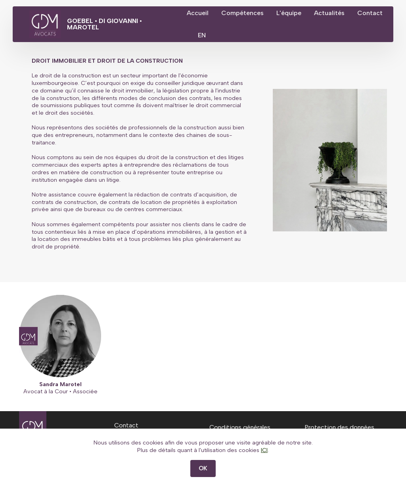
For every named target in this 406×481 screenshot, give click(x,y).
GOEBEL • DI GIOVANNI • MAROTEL (133, 24)
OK (203, 468)
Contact (219, 35)
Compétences (262, 13)
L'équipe (308, 13)
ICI (264, 450)
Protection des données (339, 427)
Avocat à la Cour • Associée (60, 391)
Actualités (349, 13)
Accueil (217, 13)
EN (254, 35)
